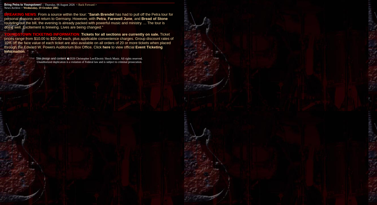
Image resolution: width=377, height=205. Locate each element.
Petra (101, 19)
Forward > (91, 4)
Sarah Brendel (101, 14)
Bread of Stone (154, 19)
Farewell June (120, 19)
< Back (80, 4)
